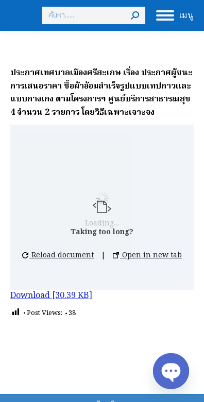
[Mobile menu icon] (175, 15)
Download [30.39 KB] (51, 296)
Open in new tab (147, 255)
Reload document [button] (58, 255)
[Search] (93, 15)
